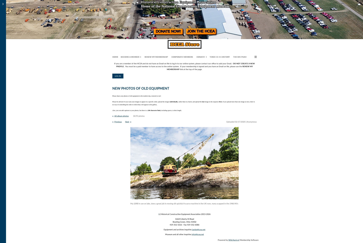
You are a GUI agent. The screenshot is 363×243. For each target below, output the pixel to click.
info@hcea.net (198, 234)
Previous (118, 122)
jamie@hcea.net (198, 229)
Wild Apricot (233, 240)
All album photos (121, 116)
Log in (118, 76)
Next (127, 122)
